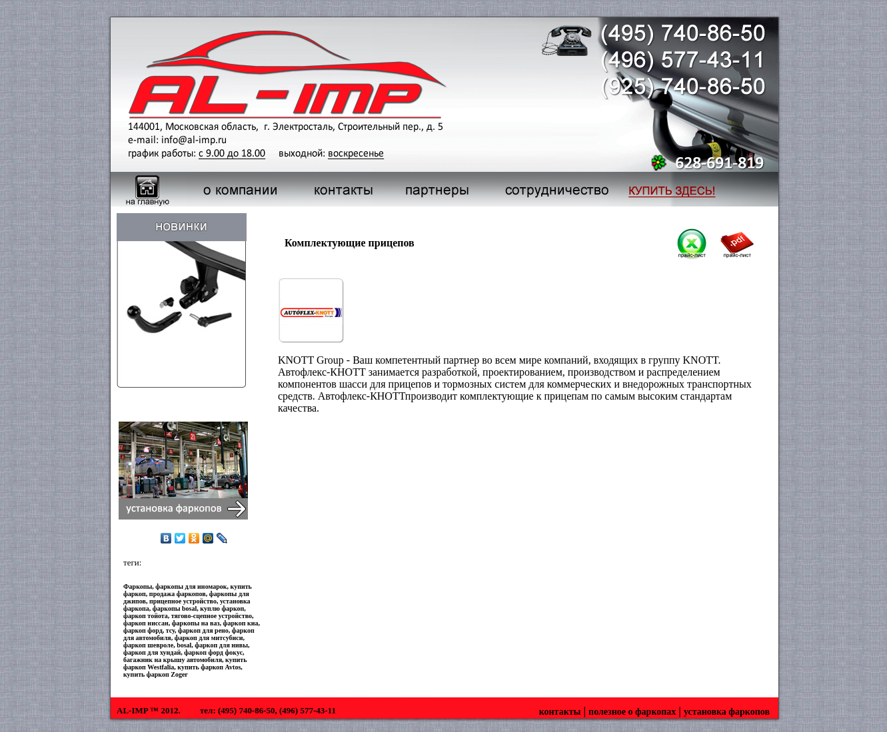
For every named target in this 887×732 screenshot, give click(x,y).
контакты (560, 712)
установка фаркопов (727, 712)
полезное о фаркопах (632, 712)
